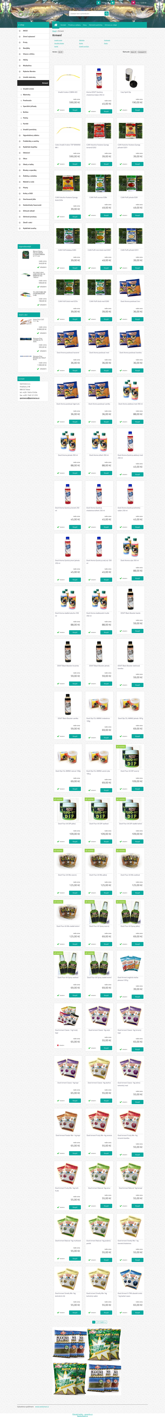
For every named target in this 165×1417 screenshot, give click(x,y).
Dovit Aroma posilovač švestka (131, 352)
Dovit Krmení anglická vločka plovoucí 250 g (128, 979)
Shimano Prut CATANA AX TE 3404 (38, 340)
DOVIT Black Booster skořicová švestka (129, 667)
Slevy (85, 25)
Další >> (103, 1322)
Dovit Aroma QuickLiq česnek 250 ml (67, 509)
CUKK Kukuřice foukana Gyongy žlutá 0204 (66, 198)
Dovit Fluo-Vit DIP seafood (99, 823)
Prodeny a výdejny (74, 25)
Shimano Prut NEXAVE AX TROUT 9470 (39, 358)
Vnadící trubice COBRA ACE (67, 92)
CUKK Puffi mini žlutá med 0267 (99, 250)
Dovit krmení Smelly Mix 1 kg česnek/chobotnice (128, 1242)
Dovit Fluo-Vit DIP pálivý (67, 823)
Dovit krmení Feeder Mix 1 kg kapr (68, 1135)
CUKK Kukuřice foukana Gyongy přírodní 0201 (129, 146)
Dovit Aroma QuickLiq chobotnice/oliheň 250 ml (95, 509)
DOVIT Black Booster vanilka (68, 718)
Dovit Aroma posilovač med (99, 352)
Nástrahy (81, 40)
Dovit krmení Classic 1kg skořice (99, 1082)
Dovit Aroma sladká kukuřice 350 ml (67, 614)
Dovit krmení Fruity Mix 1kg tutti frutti (66, 1189)
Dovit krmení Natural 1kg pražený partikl (98, 1242)
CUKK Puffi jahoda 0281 (129, 197)
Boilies (81, 43)
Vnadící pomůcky (84, 46)
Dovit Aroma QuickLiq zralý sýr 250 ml (99, 561)
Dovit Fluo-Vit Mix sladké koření (68, 926)
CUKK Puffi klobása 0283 (67, 250)
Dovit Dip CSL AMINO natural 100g (68, 771)
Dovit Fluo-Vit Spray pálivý (130, 926)
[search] (106, 14)
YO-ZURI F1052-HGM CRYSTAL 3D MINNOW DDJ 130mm (39, 275)
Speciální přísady (59, 43)
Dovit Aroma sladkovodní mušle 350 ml (97, 614)
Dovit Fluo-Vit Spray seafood (68, 977)
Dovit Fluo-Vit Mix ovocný (67, 875)
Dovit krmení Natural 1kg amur (99, 1188)
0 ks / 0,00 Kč (141, 2)
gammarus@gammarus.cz (29, 398)
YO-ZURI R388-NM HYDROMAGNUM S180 (39, 293)
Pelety (106, 43)
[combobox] (133, 52)
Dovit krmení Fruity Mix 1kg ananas (99, 1135)
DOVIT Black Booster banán (130, 613)
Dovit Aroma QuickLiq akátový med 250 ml (130, 456)
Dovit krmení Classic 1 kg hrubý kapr (66, 1031)
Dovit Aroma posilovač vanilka (99, 404)
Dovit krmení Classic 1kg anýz (99, 1030)
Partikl (56, 46)
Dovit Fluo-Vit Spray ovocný (99, 926)
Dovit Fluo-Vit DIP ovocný (130, 771)
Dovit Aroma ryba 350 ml (130, 560)
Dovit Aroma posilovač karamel (68, 352)
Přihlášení (105, 2)
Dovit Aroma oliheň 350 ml (99, 455)
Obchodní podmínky (95, 25)
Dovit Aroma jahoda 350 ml (68, 455)
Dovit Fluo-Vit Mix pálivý (98, 875)
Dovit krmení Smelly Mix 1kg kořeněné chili (65, 1294)
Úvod (54, 31)
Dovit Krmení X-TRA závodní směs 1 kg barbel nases (130, 1294)
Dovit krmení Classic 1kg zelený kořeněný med (129, 1084)
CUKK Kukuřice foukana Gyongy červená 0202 (97, 146)
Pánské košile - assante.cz (82, 1414)
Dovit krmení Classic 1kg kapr (67, 1082)
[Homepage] (56, 25)
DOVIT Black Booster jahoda (99, 665)
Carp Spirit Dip (126, 92)
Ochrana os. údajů (111, 25)
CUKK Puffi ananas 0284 (98, 197)
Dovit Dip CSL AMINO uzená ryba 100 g (98, 772)
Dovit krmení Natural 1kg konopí (130, 1188)
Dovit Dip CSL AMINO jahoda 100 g (130, 718)
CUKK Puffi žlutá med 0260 (99, 301)
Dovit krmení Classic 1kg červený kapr (129, 1031)
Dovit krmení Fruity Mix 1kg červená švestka (128, 1136)
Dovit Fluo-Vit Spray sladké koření (99, 977)
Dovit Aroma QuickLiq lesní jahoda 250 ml (67, 561)
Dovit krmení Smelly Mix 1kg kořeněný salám (96, 1294)
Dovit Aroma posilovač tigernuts (68, 404)
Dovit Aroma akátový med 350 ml (130, 404)
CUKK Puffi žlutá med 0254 (68, 301)
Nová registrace (121, 2)
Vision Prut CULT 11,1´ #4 (38, 320)
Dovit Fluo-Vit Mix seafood (130, 875)
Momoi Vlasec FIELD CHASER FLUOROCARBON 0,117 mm (39, 253)
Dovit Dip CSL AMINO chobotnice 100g (98, 719)
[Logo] (33, 13)
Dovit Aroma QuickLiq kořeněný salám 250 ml (129, 509)
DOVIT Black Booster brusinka (68, 665)
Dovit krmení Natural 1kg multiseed (68, 1240)
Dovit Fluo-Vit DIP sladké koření (130, 823)
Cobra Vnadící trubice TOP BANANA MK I (67, 146)
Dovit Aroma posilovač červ (130, 301)
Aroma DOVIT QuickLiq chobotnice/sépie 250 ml (95, 93)
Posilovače (107, 40)
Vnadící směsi (58, 40)
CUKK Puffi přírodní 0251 (130, 250)
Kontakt (63, 25)
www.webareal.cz (42, 1406)
